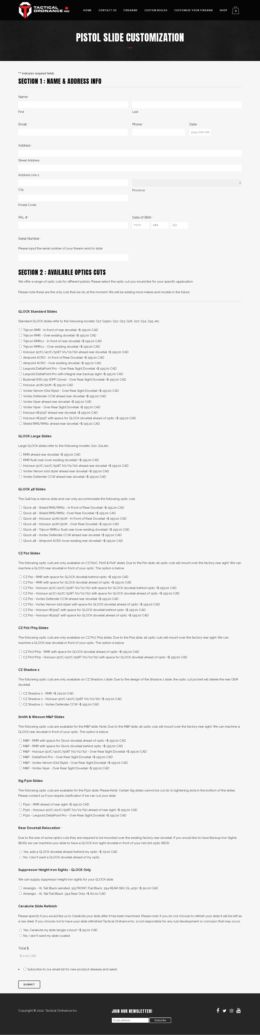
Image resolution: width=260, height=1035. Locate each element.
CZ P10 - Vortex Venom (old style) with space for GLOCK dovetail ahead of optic (91, 604)
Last (135, 112)
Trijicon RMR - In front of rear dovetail (60, 330)
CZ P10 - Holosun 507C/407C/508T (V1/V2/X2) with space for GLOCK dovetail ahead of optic (101, 593)
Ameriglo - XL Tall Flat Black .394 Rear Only (64, 894)
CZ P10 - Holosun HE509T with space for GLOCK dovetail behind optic (84, 610)
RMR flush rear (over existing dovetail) (61, 460)
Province (138, 190)
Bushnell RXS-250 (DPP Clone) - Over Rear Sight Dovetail (74, 379)
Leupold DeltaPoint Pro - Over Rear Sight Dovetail (70, 368)
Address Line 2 (28, 175)
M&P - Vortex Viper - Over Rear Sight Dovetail (66, 768)
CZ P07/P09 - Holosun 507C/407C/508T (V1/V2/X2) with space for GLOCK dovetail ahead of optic (105, 657)
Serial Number (29, 239)
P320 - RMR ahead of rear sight (56, 804)
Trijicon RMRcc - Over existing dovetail (61, 346)
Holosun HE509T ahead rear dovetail (60, 413)
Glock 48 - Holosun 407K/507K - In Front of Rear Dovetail (75, 518)
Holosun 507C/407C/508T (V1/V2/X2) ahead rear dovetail (76, 352)
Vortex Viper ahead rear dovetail (57, 402)
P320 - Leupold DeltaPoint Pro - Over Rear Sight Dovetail (74, 815)
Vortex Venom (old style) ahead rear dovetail (66, 471)
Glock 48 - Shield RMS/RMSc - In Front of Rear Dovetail (73, 507)
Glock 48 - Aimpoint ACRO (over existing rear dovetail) (73, 541)
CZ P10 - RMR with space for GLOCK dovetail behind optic (75, 577)
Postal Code (27, 205)
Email (23, 124)
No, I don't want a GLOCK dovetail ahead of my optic (61, 857)
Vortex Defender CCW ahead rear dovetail (64, 396)
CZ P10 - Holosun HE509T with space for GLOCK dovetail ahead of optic (86, 615)
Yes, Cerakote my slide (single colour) (60, 930)
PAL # (23, 217)
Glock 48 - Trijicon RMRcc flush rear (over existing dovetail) (76, 529)
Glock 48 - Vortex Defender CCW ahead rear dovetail (72, 535)
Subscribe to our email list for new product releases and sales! (72, 969)
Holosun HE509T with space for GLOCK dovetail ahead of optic (79, 418)
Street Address (28, 160)
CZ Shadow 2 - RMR (48, 693)
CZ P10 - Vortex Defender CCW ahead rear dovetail (71, 599)
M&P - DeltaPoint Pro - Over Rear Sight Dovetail (68, 757)
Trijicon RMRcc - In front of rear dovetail (62, 341)
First (21, 112)
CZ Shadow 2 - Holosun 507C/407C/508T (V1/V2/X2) (72, 699)
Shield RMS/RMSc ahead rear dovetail (61, 424)
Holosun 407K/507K (48, 385)
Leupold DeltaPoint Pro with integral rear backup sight (73, 374)
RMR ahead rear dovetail (51, 454)
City (21, 190)
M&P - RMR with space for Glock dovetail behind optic (73, 746)
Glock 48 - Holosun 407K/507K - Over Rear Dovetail (71, 524)
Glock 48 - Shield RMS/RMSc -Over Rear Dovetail (69, 513)
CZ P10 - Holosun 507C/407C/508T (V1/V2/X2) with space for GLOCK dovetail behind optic (100, 588)
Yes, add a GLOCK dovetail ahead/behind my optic (70, 852)
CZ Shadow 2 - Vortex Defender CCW (61, 704)
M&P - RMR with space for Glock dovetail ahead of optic (74, 740)
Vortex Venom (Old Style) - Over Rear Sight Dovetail (71, 391)
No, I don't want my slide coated (46, 936)
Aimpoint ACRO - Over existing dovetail (62, 363)
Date (193, 124)
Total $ (23, 948)
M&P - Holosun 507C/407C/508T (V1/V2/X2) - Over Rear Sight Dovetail (85, 751)
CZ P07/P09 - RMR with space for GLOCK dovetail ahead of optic (81, 652)
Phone (137, 124)
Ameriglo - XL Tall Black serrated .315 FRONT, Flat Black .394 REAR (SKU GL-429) (90, 888)
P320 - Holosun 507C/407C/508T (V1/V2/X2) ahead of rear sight (80, 810)
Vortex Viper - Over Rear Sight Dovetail (61, 407)
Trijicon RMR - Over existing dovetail (59, 335)
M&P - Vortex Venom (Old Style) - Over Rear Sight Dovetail (75, 763)
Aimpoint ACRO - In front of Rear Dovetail (63, 357)
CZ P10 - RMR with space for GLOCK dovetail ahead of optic (77, 582)
